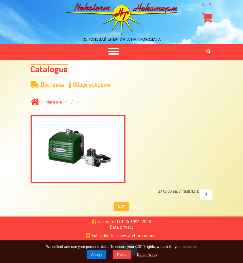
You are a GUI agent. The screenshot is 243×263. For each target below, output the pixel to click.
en (208, 4)
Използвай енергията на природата (121, 39)
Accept (96, 254)
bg (203, 4)
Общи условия (89, 85)
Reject (122, 254)
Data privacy (147, 254)
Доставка (47, 85)
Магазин (54, 102)
